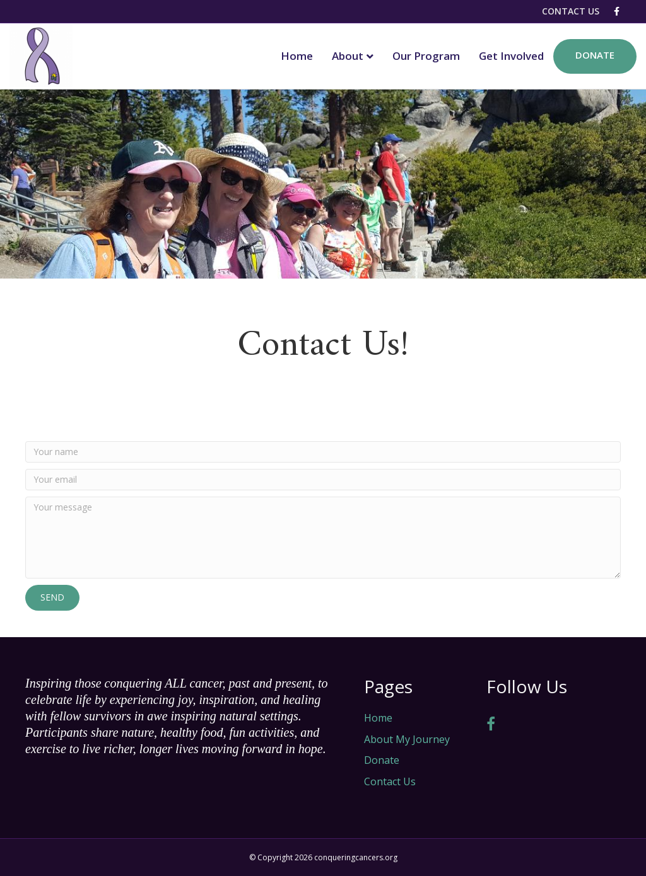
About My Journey (407, 739)
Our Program (426, 56)
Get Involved (511, 56)
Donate (594, 55)
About (347, 56)
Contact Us (570, 11)
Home (297, 56)
